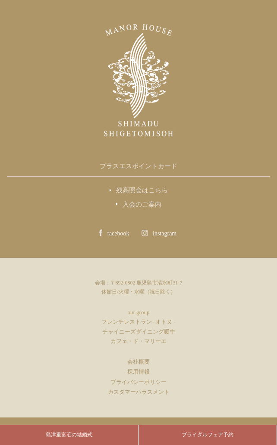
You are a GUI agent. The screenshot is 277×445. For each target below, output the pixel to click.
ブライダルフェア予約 (207, 435)
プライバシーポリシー (138, 382)
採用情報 (138, 371)
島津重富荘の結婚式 (69, 435)
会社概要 (138, 361)
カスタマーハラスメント (139, 392)
